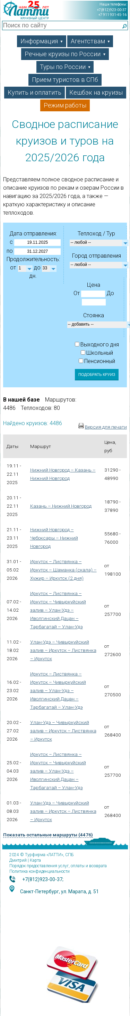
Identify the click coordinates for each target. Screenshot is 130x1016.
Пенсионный (97, 361)
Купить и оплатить (34, 92)
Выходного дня (97, 344)
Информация (41, 41)
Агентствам (91, 41)
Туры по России (65, 66)
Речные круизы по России (65, 54)
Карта (35, 860)
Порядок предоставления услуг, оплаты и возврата (58, 865)
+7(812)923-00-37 (112, 10)
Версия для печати (106, 427)
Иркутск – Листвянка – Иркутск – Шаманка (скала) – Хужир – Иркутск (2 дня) (63, 570)
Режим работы (65, 105)
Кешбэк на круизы (96, 92)
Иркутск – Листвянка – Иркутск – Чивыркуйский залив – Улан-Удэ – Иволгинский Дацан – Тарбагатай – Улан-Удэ (58, 610)
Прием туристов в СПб (65, 79)
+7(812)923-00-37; (42, 879)
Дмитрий (18, 860)
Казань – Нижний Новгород (61, 506)
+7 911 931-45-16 (112, 15)
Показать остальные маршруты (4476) (48, 834)
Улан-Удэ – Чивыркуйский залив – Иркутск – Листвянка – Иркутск (63, 650)
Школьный (97, 353)
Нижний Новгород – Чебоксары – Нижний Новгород (54, 538)
